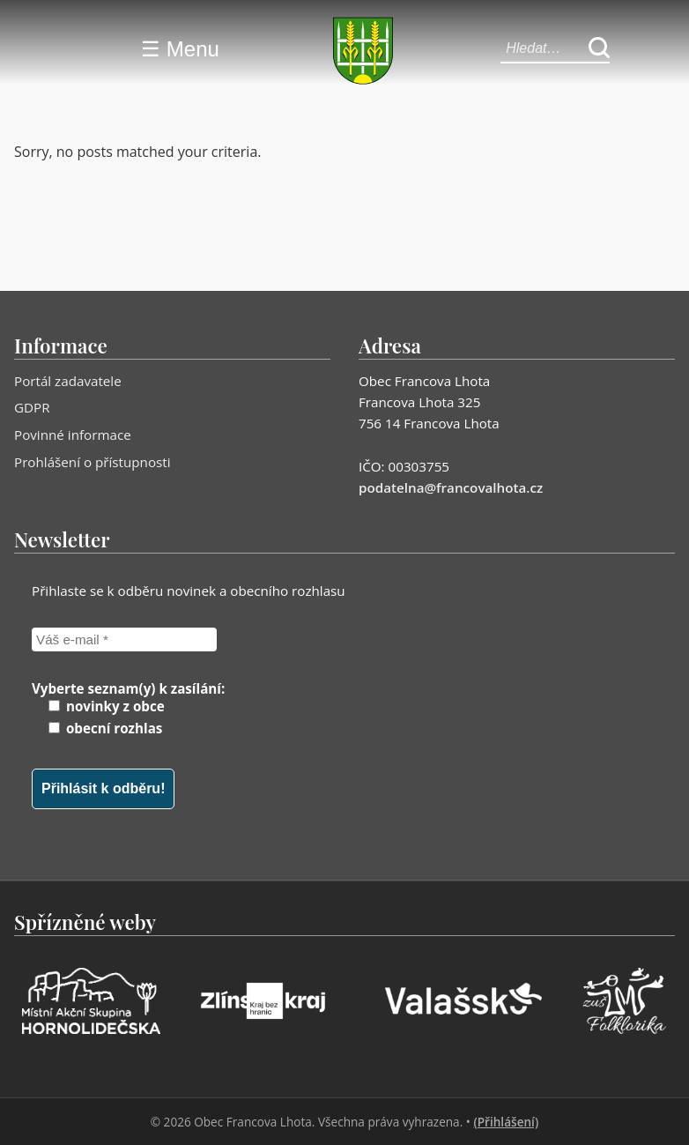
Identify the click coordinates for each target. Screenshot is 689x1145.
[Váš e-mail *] (124, 639)
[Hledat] (599, 49)
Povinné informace (72, 434)
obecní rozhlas (105, 728)
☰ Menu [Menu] (180, 49)
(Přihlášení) (505, 1121)
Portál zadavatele (68, 381)
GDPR (32, 407)
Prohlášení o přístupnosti (92, 462)
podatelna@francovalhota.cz (451, 487)
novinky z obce (106, 706)
